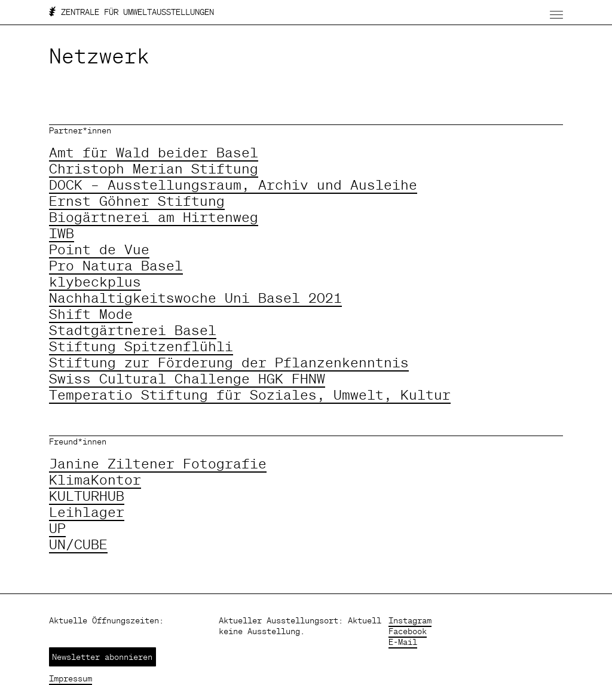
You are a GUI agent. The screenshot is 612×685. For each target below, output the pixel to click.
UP (57, 528)
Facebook (407, 631)
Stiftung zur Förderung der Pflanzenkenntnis (229, 362)
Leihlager (86, 512)
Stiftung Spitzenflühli (141, 346)
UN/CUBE (78, 544)
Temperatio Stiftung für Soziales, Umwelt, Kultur (250, 394)
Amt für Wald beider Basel (153, 152)
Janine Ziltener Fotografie (158, 463)
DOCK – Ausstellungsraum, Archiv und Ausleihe (233, 184)
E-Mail (402, 642)
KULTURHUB (86, 496)
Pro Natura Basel (116, 265)
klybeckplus (95, 281)
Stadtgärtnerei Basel (132, 330)
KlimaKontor (95, 479)
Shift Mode (91, 314)
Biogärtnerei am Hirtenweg (153, 217)
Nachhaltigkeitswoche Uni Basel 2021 (195, 298)
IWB (61, 233)
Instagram (410, 620)
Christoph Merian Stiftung (153, 168)
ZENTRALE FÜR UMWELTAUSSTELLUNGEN (131, 12)
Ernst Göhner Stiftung (137, 201)
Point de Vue (99, 249)
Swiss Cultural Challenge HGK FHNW (187, 378)
